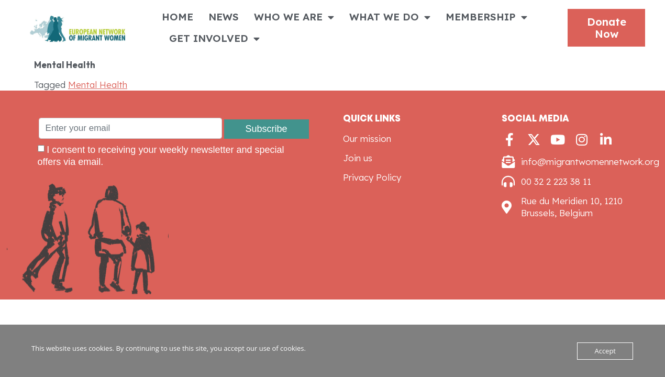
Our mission (367, 138)
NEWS (223, 16)
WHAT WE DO (389, 17)
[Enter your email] (130, 128)
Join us (357, 157)
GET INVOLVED (214, 38)
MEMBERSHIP (486, 17)
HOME (177, 16)
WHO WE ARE (294, 17)
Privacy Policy (372, 177)
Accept (605, 351)
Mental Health (97, 84)
